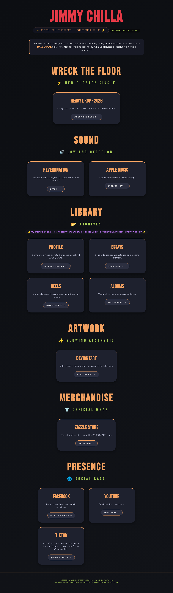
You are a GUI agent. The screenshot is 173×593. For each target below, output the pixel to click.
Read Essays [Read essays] (117, 267)
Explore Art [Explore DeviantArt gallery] (86, 377)
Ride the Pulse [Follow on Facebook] (61, 519)
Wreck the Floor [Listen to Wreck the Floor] (86, 117)
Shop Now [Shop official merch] (86, 446)
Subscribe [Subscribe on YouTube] (112, 516)
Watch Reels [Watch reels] (56, 307)
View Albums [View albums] (117, 304)
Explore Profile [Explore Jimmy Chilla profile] (56, 267)
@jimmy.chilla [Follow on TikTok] (61, 562)
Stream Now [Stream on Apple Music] (117, 186)
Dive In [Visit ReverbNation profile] (56, 189)
